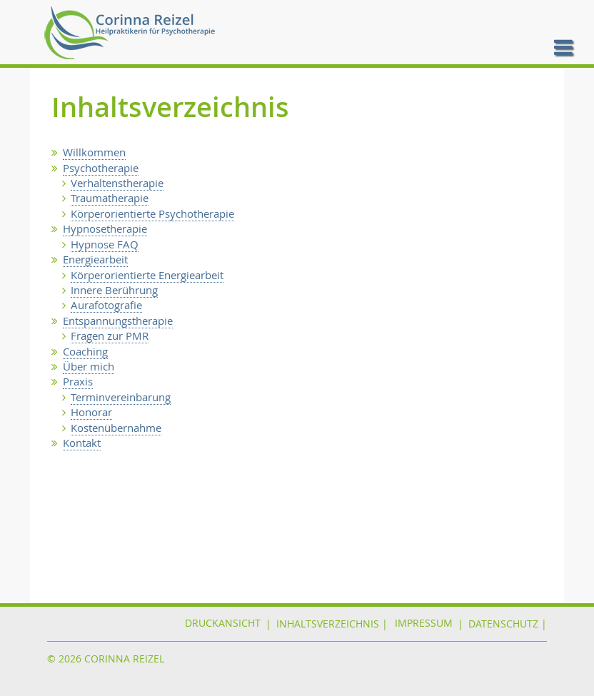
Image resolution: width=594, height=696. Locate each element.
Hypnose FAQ (105, 244)
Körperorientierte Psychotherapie (152, 213)
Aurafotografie (106, 305)
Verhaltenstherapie (117, 183)
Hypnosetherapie (105, 228)
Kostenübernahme (116, 427)
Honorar (91, 412)
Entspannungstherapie (118, 320)
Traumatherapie (109, 198)
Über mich (88, 366)
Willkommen (94, 152)
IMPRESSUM (424, 623)
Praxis (78, 381)
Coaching (85, 351)
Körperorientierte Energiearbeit (147, 275)
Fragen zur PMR (109, 335)
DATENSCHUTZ (503, 623)
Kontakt (82, 442)
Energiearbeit (95, 259)
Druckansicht (223, 623)
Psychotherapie (101, 168)
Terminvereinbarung (121, 397)
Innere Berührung (114, 290)
